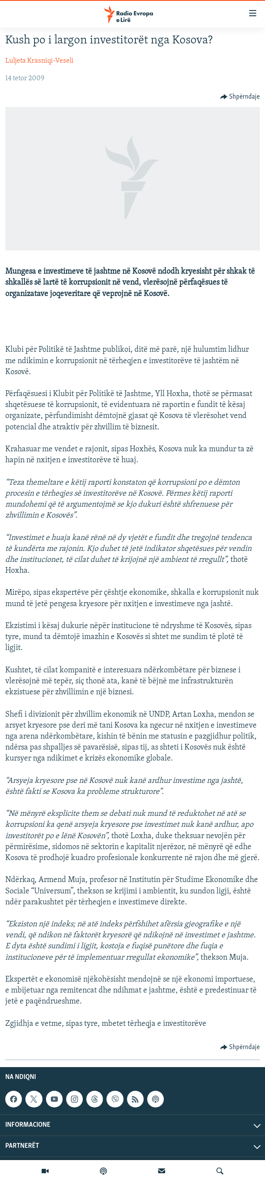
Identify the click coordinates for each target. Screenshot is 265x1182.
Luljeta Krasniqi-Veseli (39, 60)
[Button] (240, 97)
